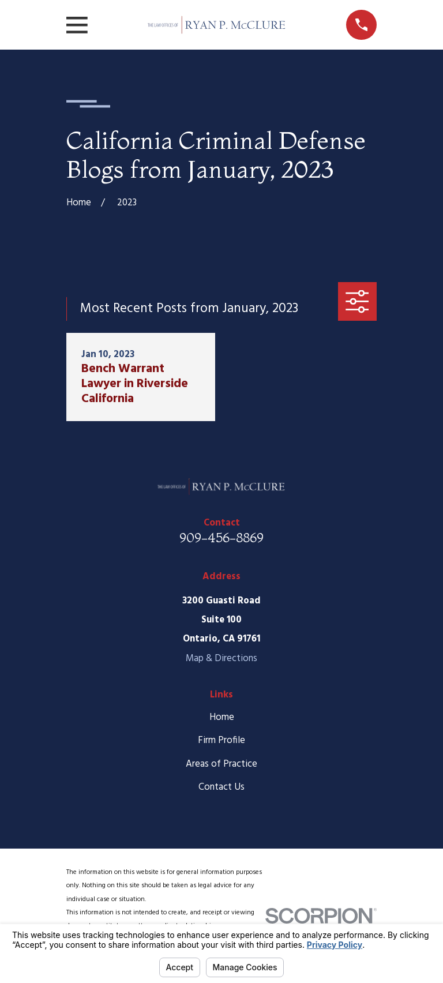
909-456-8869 (221, 538)
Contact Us (221, 787)
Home (221, 717)
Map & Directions (221, 658)
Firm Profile (221, 740)
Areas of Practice (221, 764)
